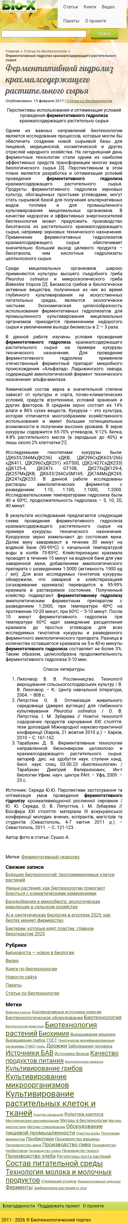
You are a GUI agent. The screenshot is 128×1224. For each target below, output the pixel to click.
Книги (90, 7)
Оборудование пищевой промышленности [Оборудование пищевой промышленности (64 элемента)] (54, 1129)
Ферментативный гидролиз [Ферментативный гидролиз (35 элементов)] (99, 1181)
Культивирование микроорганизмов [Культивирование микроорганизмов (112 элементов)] (37, 1080)
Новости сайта (21, 977)
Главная (12, 51)
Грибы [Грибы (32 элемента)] (41, 1046)
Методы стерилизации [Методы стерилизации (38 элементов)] (46, 1127)
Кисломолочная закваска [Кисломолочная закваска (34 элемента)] (84, 1062)
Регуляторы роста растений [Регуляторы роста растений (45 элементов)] (84, 1156)
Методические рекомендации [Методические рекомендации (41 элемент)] (32, 1120)
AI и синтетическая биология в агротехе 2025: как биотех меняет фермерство (58, 917)
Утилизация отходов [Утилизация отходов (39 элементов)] (59, 1181)
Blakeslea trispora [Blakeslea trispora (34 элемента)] (18, 1012)
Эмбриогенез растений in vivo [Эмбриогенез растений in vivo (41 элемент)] (60, 1188)
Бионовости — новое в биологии (40, 952)
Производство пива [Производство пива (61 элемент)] (66, 1145)
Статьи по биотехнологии (45, 51)
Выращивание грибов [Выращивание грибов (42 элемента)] (26, 1040)
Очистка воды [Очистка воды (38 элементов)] (88, 1133)
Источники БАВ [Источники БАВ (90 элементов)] (29, 1053)
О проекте (95, 21)
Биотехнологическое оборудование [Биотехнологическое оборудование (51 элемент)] (44, 1017)
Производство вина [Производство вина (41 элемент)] (23, 1145)
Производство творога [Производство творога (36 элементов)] (80, 1151)
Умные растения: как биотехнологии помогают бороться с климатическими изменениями (55, 890)
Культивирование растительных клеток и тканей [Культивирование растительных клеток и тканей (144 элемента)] (51, 1103)
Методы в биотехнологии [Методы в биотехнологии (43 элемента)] (83, 1120)
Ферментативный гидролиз (50, 857)
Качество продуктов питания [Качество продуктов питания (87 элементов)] (62, 1056)
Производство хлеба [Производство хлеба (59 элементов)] (31, 1156)
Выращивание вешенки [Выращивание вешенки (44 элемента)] (92, 1034)
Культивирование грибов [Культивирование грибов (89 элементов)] (44, 1068)
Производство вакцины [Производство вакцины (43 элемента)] (77, 1139)
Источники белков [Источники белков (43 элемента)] (72, 1053)
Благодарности (19, 1206)
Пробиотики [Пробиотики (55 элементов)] (40, 1139)
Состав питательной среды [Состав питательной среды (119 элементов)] (54, 1163)
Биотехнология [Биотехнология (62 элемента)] (103, 1017)
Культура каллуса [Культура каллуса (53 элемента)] (83, 1114)
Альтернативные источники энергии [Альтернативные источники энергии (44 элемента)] (66, 1012)
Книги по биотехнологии (31, 969)
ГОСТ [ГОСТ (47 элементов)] (52, 1040)
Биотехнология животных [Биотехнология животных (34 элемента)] (25, 1026)
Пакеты (71, 21)
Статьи (70, 7)
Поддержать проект (59, 1206)
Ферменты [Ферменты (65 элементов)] (19, 1187)
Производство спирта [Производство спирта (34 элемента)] (45, 1151)
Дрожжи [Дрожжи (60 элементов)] (56, 1046)
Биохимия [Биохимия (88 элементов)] (54, 1033)
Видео (108, 7)
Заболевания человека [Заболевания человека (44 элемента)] (90, 1046)
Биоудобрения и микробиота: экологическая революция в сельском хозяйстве (53, 904)
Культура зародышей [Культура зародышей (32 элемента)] (48, 1115)
